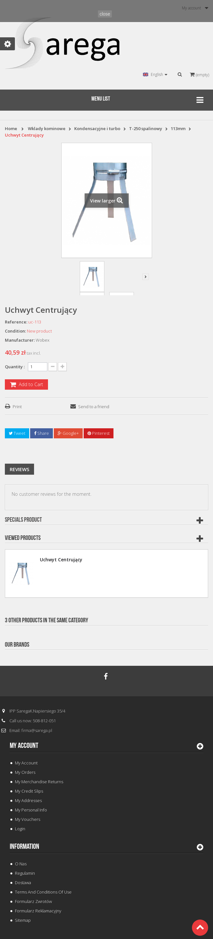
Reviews (19, 469)
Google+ (68, 433)
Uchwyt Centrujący (61, 560)
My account (24, 745)
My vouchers (27, 819)
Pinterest (99, 433)
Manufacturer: (20, 340)
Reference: (16, 322)
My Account (26, 763)
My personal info (31, 810)
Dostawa (23, 882)
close (105, 14)
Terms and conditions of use (43, 892)
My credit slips (29, 791)
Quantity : (15, 367)
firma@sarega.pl (36, 730)
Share (41, 433)
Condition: (15, 331)
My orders (25, 772)
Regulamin (25, 873)
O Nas (21, 864)
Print (17, 406)
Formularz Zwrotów (33, 901)
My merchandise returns (39, 782)
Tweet (17, 433)
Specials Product (23, 520)
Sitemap (23, 920)
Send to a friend (93, 406)
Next (145, 277)
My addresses (28, 800)
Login (20, 829)
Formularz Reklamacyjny (38, 911)
